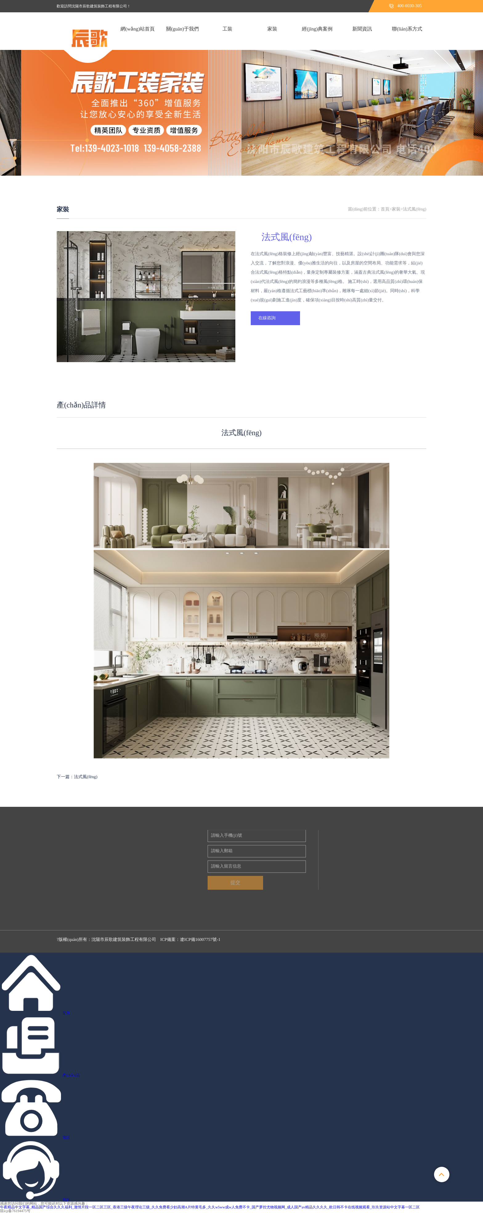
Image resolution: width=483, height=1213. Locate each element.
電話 (66, 1137)
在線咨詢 (267, 318)
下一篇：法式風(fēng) (77, 777)
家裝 (63, 209)
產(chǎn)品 (71, 1075)
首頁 (385, 209)
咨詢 (66, 1200)
